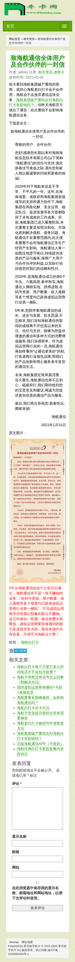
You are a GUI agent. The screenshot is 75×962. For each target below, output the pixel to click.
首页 (10, 26)
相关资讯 (29, 38)
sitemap (14, 942)
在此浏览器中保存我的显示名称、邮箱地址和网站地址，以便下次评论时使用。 (37, 893)
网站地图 (27, 942)
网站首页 (14, 38)
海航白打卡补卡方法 (33, 708)
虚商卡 (59, 72)
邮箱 (15, 852)
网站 (15, 867)
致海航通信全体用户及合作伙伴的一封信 (38, 61)
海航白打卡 (30, 642)
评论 (17, 784)
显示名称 (19, 837)
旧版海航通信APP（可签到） (40, 744)
